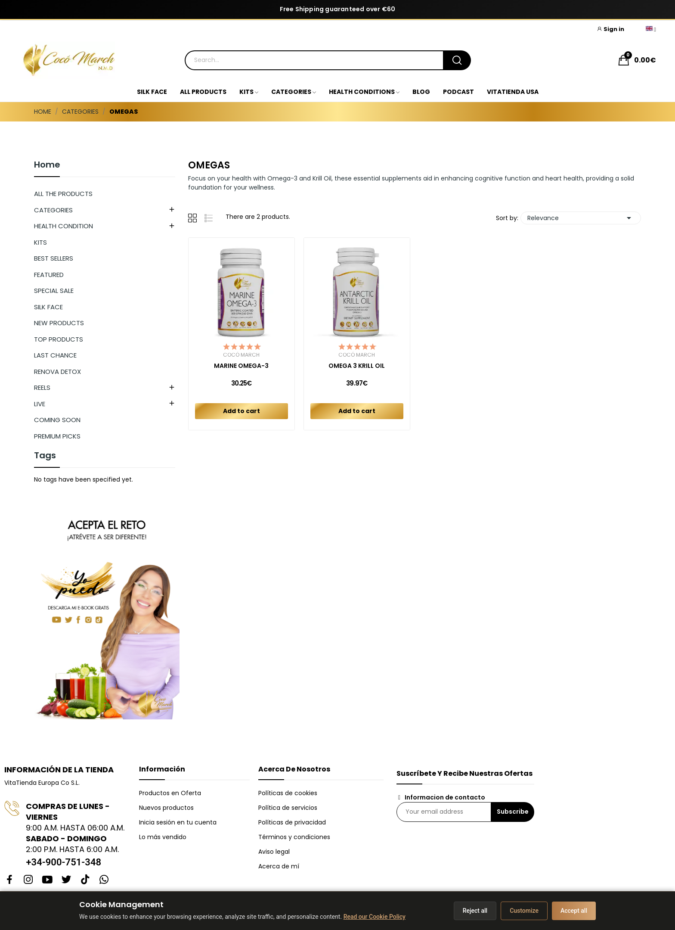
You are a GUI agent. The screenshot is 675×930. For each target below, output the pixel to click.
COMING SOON (57, 419)
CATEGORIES (53, 210)
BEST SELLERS (53, 258)
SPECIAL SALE (54, 290)
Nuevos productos (166, 807)
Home (47, 165)
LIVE (39, 403)
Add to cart (241, 411)
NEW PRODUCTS (59, 322)
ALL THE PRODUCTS (63, 193)
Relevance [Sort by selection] (580, 218)
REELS (42, 387)
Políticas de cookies (287, 793)
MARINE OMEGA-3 (241, 366)
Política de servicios (287, 807)
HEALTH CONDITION (63, 225)
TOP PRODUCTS (58, 339)
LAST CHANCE (55, 355)
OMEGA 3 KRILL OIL (356, 366)
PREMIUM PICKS (57, 436)
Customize (524, 910)
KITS (40, 242)
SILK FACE (48, 306)
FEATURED (49, 274)
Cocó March (241, 355)
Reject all (475, 910)
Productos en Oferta (170, 793)
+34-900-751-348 (63, 862)
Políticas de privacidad (292, 822)
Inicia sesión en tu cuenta (178, 822)
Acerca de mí (278, 866)
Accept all (573, 910)
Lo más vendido (162, 837)
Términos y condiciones (294, 837)
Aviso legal (274, 851)
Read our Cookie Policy (375, 916)
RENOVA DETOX (57, 371)
